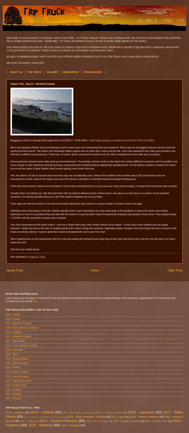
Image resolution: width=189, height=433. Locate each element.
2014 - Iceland (13, 319)
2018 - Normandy (14, 349)
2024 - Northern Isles (16, 385)
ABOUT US (16, 72)
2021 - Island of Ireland (17, 363)
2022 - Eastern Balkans (17, 372)
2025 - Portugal (13, 394)
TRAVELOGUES (93, 72)
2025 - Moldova (13, 398)
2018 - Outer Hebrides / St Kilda (21, 345)
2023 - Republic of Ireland (18, 380)
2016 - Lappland (14, 332)
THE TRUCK (35, 72)
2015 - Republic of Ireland (18, 323)
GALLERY (52, 72)
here (35, 301)
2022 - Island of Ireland (17, 376)
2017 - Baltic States (15, 341)
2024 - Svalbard (13, 389)
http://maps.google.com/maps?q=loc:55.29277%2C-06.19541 (122, 140)
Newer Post (15, 270)
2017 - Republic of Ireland (18, 336)
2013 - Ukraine (13, 314)
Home (95, 270)
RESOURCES (71, 72)
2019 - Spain (12, 354)
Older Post (175, 270)
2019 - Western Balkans (17, 358)
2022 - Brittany (13, 367)
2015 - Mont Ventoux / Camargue (22, 327)
